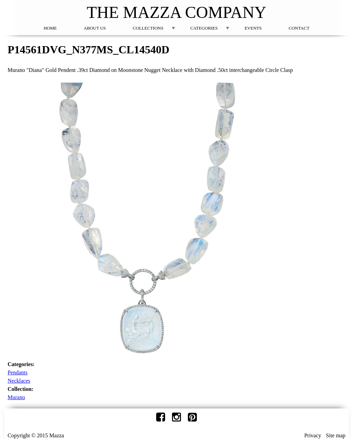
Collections (148, 28)
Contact (299, 28)
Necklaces (19, 381)
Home (50, 28)
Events (253, 28)
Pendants (18, 372)
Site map (335, 435)
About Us (95, 28)
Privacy (312, 435)
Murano (16, 397)
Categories (204, 28)
